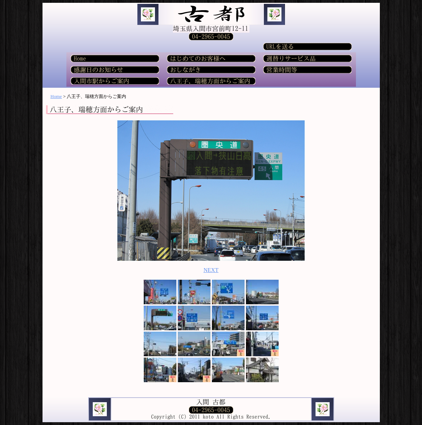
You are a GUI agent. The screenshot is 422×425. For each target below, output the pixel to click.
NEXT (211, 270)
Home (56, 96)
